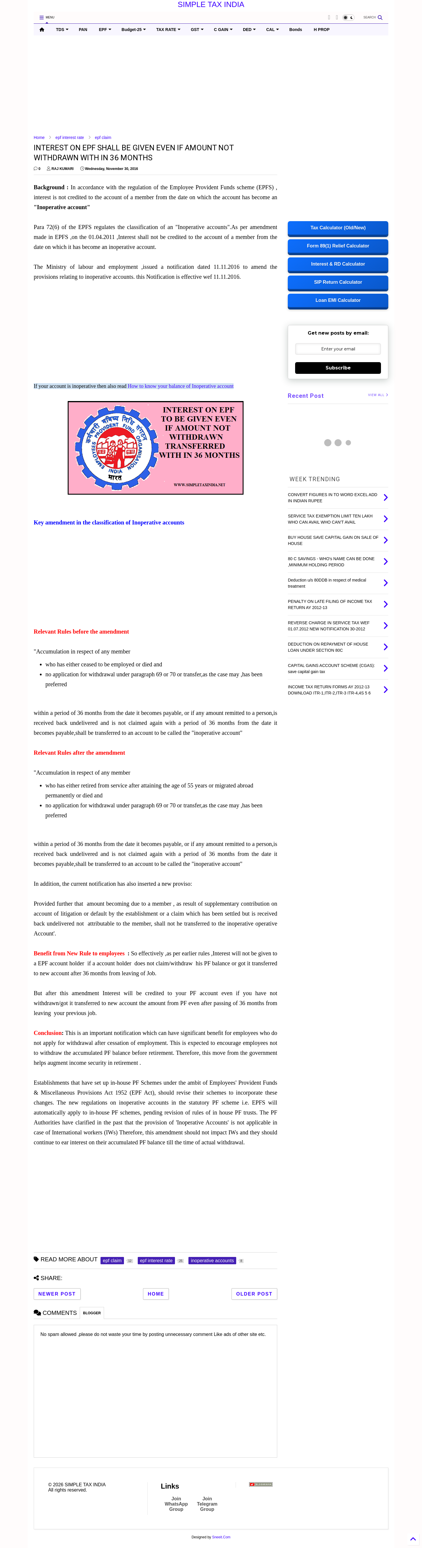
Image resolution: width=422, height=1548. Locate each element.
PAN (83, 29)
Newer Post (57, 1293)
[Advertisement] (209, 85)
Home (39, 137)
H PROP (322, 29)
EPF (105, 29)
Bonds (295, 29)
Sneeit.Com (221, 1537)
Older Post (254, 1293)
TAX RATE (168, 29)
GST (197, 29)
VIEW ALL (378, 395)
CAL (272, 29)
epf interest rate (69, 137)
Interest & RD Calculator (338, 264)
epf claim (103, 137)
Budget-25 (134, 29)
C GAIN (223, 29)
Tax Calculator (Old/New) (338, 227)
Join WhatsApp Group (176, 1504)
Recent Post (306, 395)
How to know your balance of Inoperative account (181, 386)
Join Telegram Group (207, 1504)
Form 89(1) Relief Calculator (338, 245)
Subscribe (338, 368)
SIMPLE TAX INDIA (211, 4)
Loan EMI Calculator (338, 300)
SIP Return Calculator (338, 282)
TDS (62, 29)
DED (249, 29)
